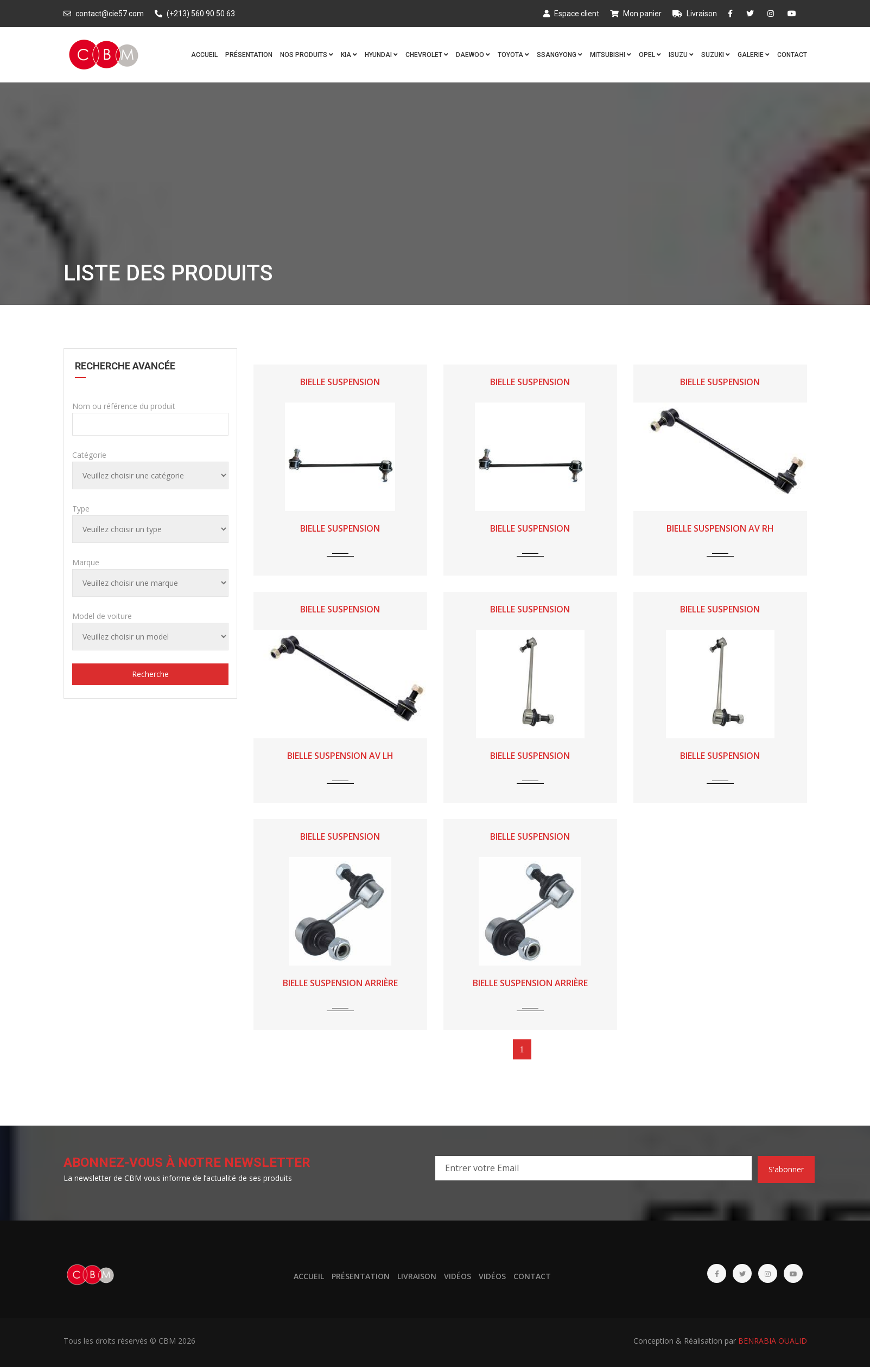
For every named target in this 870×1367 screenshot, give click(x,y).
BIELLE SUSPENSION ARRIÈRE (340, 983)
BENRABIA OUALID (772, 1341)
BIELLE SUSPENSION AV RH (720, 528)
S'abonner (786, 1169)
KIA (349, 55)
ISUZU (681, 55)
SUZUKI (715, 55)
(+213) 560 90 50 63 (195, 13)
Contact (792, 55)
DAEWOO (473, 55)
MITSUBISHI (610, 55)
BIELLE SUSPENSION (340, 382)
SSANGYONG (559, 55)
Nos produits (306, 55)
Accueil (204, 55)
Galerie (754, 55)
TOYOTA (513, 55)
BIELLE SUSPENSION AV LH (340, 756)
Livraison (694, 13)
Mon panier (636, 13)
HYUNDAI (381, 55)
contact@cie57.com (103, 13)
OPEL (650, 55)
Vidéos (457, 1276)
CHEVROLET (426, 55)
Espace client (571, 13)
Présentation (248, 55)
